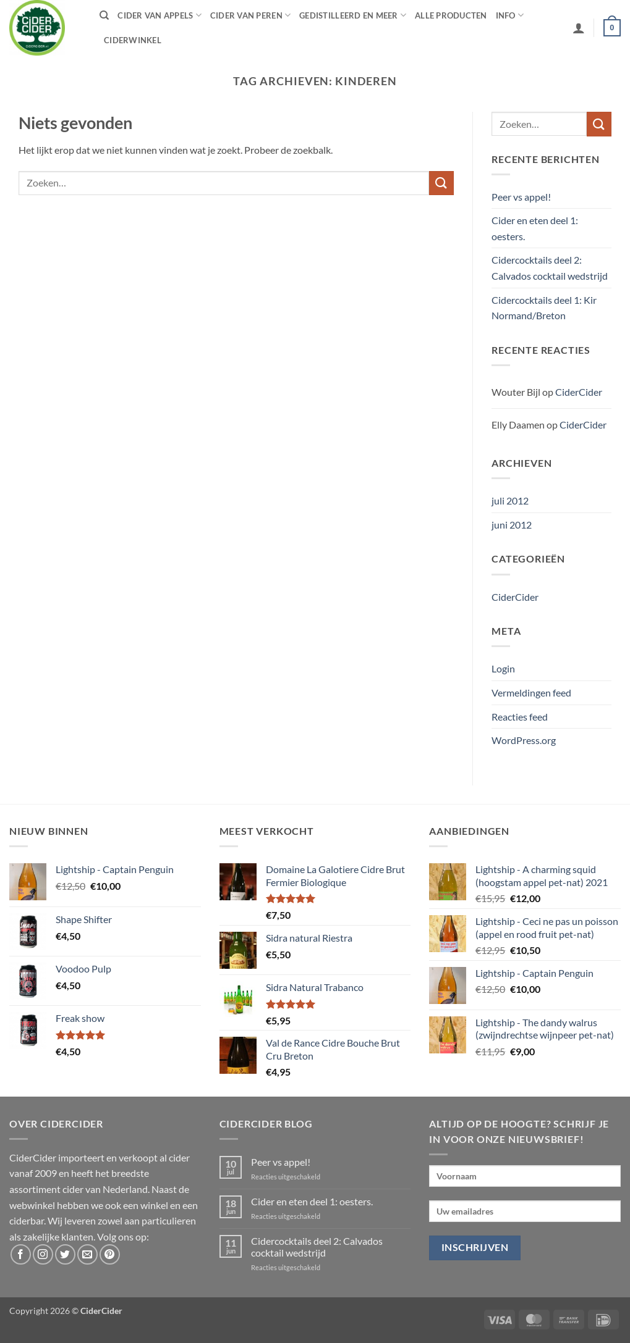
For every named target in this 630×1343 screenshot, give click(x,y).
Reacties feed (520, 716)
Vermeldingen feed (531, 692)
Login (503, 668)
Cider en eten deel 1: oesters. (535, 228)
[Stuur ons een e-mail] (87, 1254)
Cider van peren (250, 15)
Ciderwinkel (132, 40)
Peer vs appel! (521, 197)
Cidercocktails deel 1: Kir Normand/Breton (544, 308)
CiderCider (578, 392)
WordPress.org (524, 740)
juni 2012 (512, 524)
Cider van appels (159, 15)
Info (510, 15)
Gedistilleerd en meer (352, 15)
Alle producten (451, 15)
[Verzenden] (441, 183)
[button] (579, 27)
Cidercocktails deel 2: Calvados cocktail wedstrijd (550, 268)
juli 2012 (510, 500)
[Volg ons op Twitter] (65, 1254)
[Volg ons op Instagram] (43, 1254)
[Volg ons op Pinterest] (110, 1254)
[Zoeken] (104, 15)
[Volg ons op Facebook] (21, 1254)
